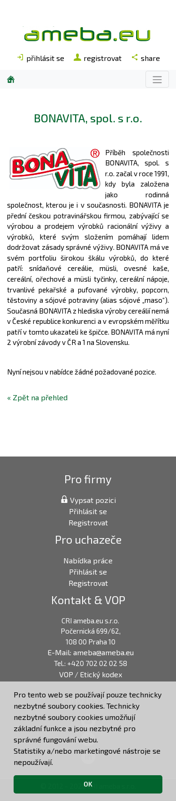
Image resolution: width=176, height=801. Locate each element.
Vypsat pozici (88, 499)
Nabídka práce (88, 560)
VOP (66, 674)
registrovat (98, 57)
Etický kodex (101, 674)
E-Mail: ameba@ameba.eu (90, 652)
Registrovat (88, 522)
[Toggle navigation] (157, 79)
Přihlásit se (88, 511)
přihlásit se (40, 57)
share (145, 57)
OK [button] (88, 784)
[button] (56, 763)
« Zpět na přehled (37, 397)
